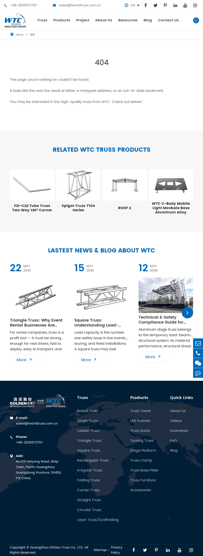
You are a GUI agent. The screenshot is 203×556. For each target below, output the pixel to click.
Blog (174, 451)
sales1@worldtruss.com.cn (77, 5)
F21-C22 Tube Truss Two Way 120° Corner (32, 208)
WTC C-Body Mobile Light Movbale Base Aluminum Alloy (171, 208)
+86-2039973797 (20, 5)
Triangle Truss (89, 441)
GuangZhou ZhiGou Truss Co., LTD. (56, 547)
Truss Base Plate (144, 470)
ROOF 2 (124, 208)
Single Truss (87, 421)
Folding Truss (88, 480)
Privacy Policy (116, 550)
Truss (82, 398)
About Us (178, 411)
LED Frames (140, 421)
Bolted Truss (87, 411)
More (25, 360)
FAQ (173, 441)
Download (179, 431)
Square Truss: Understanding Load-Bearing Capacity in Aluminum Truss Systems (100, 323)
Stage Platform (143, 451)
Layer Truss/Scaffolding (98, 520)
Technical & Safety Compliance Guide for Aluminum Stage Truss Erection (162, 320)
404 (32, 35)
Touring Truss (141, 441)
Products (139, 398)
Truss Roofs (140, 431)
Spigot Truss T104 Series (78, 208)
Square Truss (88, 451)
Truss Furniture (143, 480)
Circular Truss (89, 510)
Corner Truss (88, 490)
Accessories (140, 490)
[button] (187, 312)
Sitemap (100, 550)
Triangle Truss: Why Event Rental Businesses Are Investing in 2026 (36, 323)
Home (19, 35)
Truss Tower (140, 411)
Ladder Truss (88, 431)
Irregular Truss (89, 470)
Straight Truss (89, 500)
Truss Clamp (141, 461)
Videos (176, 421)
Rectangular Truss (93, 461)
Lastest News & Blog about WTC (101, 250)
